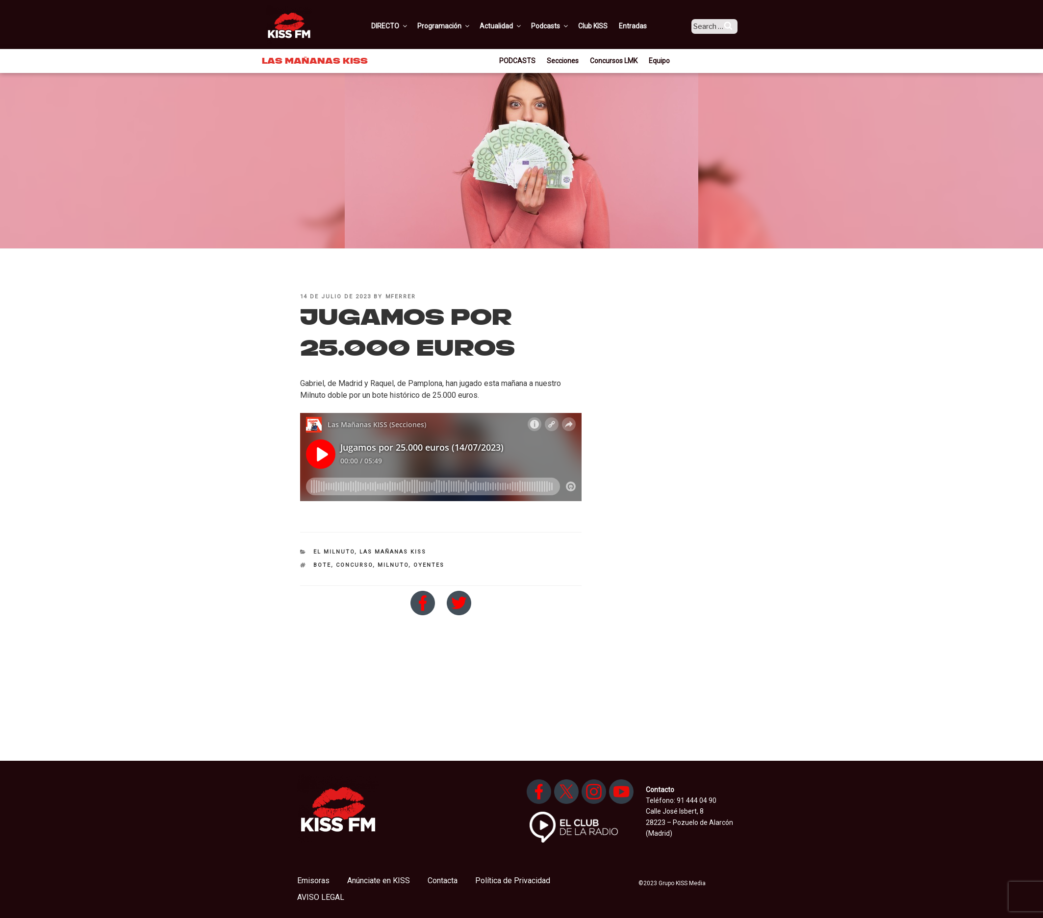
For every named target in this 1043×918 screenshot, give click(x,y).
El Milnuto (334, 552)
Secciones (563, 61)
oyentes (428, 565)
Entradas (647, 26)
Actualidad (514, 26)
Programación (457, 26)
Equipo (659, 61)
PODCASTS (517, 61)
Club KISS (606, 26)
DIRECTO (403, 26)
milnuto (393, 565)
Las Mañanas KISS (392, 552)
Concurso (354, 565)
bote (322, 565)
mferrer (400, 296)
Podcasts (564, 26)
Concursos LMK (613, 61)
